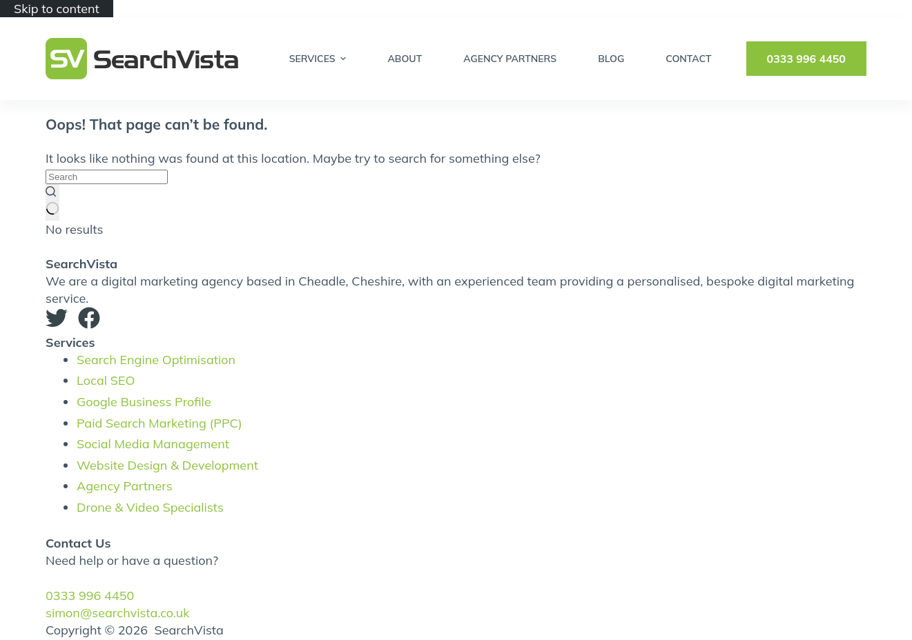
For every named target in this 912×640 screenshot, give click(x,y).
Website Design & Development (167, 465)
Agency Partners (509, 58)
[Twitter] (57, 320)
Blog (611, 58)
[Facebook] (89, 320)
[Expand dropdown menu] (343, 58)
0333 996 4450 (806, 59)
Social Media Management (153, 444)
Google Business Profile (144, 402)
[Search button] (52, 202)
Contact (688, 58)
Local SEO (106, 380)
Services (319, 58)
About (404, 58)
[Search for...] (107, 177)
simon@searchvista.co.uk (117, 613)
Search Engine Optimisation (156, 360)
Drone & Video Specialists (150, 507)
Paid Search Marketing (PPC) (159, 423)
